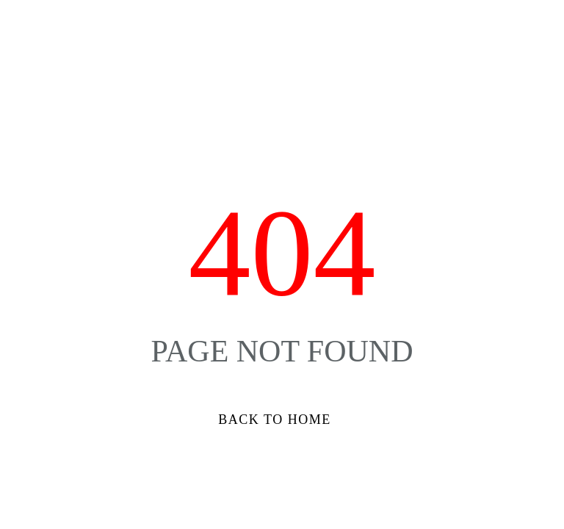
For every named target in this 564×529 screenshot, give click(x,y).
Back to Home (274, 419)
